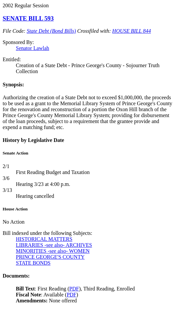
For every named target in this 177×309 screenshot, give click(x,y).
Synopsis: (13, 84)
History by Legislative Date (33, 140)
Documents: (16, 276)
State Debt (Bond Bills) (51, 31)
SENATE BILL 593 (28, 18)
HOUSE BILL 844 (131, 31)
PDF (74, 288)
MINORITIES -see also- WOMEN (52, 251)
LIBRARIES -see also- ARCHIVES (54, 245)
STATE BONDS (33, 263)
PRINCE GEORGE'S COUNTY (50, 257)
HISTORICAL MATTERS (44, 239)
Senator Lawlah (32, 48)
